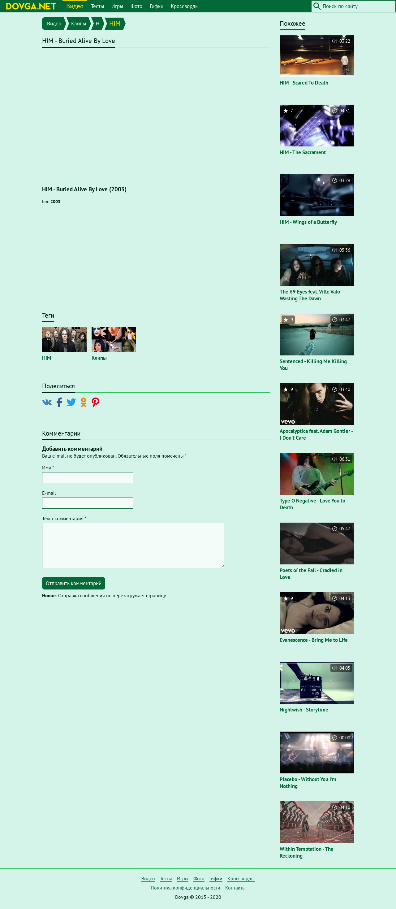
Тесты (97, 6)
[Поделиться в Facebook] (60, 402)
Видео (75, 6)
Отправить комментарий (73, 583)
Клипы (78, 23)
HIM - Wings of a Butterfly (308, 222)
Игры (117, 6)
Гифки (156, 6)
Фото (136, 6)
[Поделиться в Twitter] (73, 402)
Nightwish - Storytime (304, 709)
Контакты (235, 888)
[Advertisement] (156, 261)
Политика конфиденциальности (185, 888)
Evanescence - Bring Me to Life (314, 640)
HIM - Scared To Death (304, 82)
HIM (115, 23)
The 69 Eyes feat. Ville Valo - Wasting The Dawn (311, 295)
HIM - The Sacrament (303, 152)
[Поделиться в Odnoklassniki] (85, 402)
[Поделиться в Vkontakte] (48, 402)
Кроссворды (185, 6)
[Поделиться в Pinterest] (97, 402)
